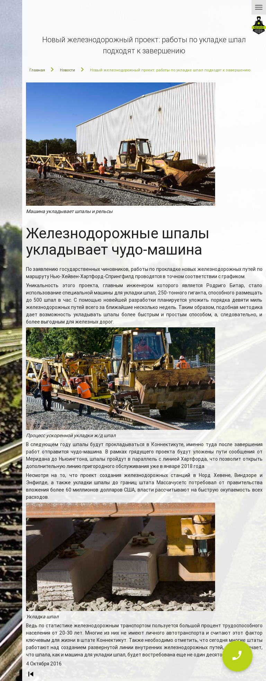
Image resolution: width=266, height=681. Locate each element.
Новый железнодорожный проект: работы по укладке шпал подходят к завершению (170, 70)
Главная (37, 70)
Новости (67, 70)
